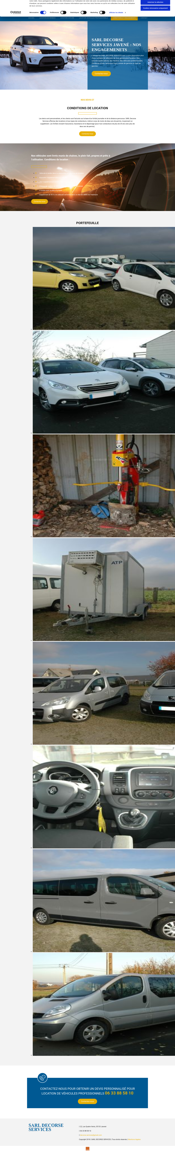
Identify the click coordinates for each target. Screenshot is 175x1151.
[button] (101, 73)
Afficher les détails (116, 21)
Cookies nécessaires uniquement (155, 17)
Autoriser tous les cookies (155, 5)
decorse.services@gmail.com (91, 1135)
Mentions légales (134, 1139)
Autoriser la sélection (155, 11)
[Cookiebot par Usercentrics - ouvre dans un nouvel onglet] (16, 21)
